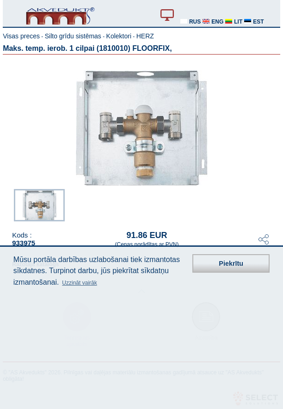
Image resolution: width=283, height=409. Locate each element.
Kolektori (118, 36)
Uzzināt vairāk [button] (79, 283)
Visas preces (21, 36)
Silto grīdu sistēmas (73, 36)
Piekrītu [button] (231, 263)
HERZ (145, 36)
